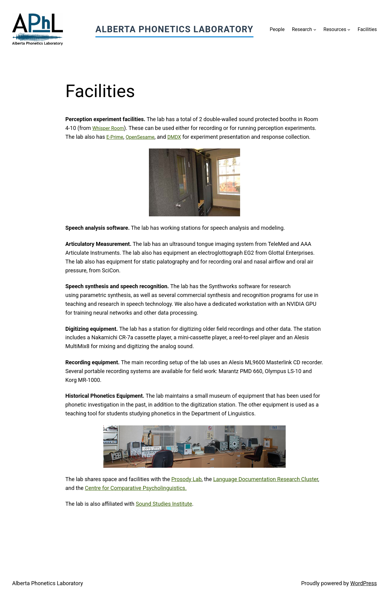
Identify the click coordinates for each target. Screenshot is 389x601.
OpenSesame (140, 137)
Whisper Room (108, 128)
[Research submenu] (314, 29)
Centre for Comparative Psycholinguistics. (136, 488)
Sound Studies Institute (164, 504)
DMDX (174, 137)
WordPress (363, 583)
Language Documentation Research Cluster (265, 479)
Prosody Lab (186, 479)
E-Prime (114, 137)
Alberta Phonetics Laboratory (174, 29)
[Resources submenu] (348, 29)
